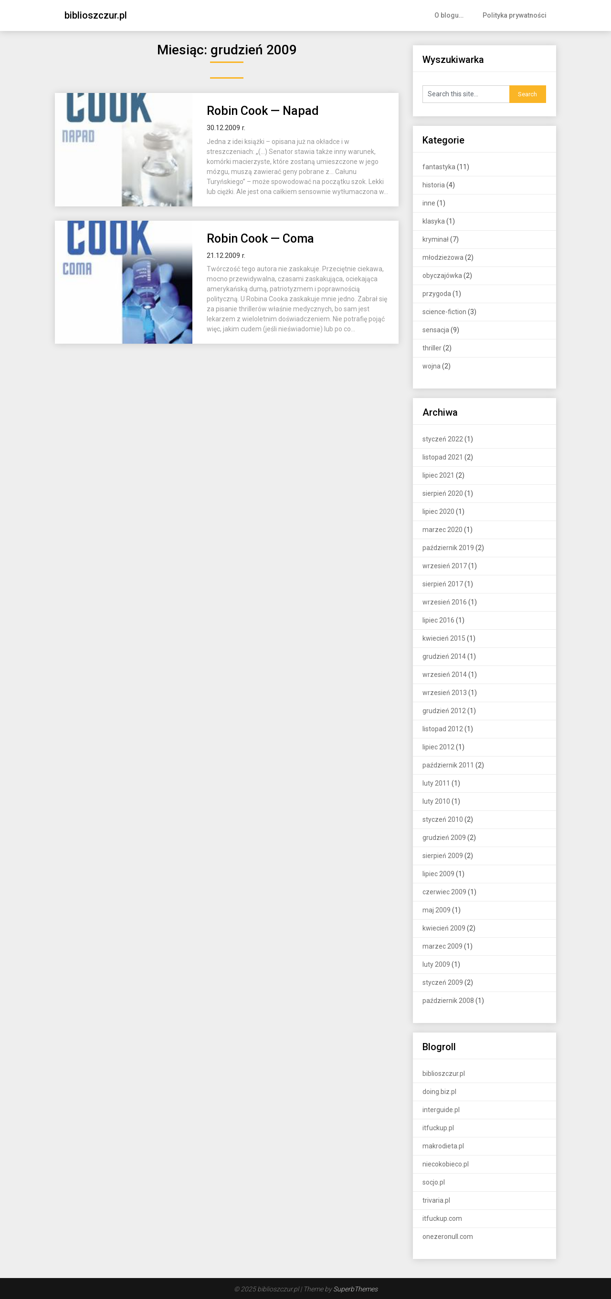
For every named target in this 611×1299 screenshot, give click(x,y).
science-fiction (444, 312)
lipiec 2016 (438, 620)
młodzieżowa (443, 257)
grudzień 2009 (444, 837)
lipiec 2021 (438, 475)
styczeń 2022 (442, 439)
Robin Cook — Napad (263, 111)
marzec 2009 (442, 946)
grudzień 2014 (444, 656)
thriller (432, 348)
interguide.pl (441, 1110)
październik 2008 (448, 1000)
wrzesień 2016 (444, 602)
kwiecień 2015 (443, 638)
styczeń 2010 (442, 819)
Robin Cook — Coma (260, 238)
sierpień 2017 (442, 584)
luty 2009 (436, 964)
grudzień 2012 (444, 711)
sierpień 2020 (442, 493)
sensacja (435, 330)
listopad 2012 (442, 729)
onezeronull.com (447, 1236)
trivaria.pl (436, 1200)
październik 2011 (448, 765)
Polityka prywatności (515, 15)
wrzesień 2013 (444, 692)
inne (428, 203)
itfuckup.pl (438, 1128)
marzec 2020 (442, 529)
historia (433, 185)
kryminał (435, 239)
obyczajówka (442, 275)
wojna (431, 366)
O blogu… (449, 15)
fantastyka (438, 167)
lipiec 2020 (438, 511)
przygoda (436, 293)
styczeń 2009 (442, 982)
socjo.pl (433, 1182)
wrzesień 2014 (444, 674)
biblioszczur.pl (95, 15)
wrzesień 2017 (444, 566)
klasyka (433, 221)
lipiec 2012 (438, 747)
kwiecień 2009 (443, 928)
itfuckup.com (442, 1218)
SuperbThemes (355, 1289)
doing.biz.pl (439, 1091)
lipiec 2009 (438, 874)
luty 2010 (436, 801)
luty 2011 (436, 783)
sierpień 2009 (442, 855)
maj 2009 (436, 910)
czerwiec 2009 (444, 892)
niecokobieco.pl (445, 1164)
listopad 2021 (442, 457)
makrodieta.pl (443, 1146)
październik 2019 (448, 548)
